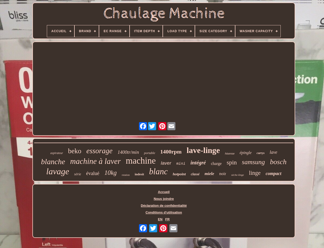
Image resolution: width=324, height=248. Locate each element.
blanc (158, 171)
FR (167, 219)
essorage (99, 151)
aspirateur (56, 153)
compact (273, 173)
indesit (139, 174)
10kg (111, 172)
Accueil (164, 192)
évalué (92, 173)
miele (209, 173)
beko (74, 151)
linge (255, 173)
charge (216, 163)
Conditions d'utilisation (164, 212)
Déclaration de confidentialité (164, 205)
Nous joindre (164, 199)
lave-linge (203, 150)
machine (141, 161)
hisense (230, 153)
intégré (198, 163)
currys (261, 153)
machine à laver (95, 161)
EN (160, 219)
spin (232, 162)
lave (273, 152)
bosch (278, 162)
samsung (253, 162)
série (77, 174)
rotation (126, 175)
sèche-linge (237, 174)
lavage (57, 171)
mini (181, 164)
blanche (53, 161)
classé (195, 174)
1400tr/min (128, 152)
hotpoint (179, 174)
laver (166, 163)
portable (149, 153)
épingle (246, 152)
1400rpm (170, 151)
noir (222, 173)
